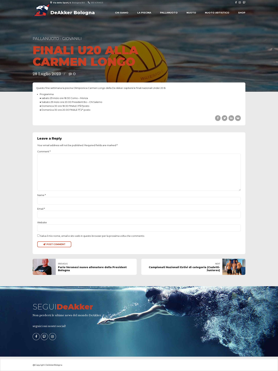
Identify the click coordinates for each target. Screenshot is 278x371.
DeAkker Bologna (72, 12)
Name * (41, 195)
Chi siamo (121, 12)
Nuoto (191, 12)
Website (42, 222)
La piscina (144, 12)
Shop (241, 12)
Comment (44, 151)
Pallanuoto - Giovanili (57, 38)
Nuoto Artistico (217, 12)
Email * (41, 208)
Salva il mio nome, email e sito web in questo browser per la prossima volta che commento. (92, 235)
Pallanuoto (169, 12)
